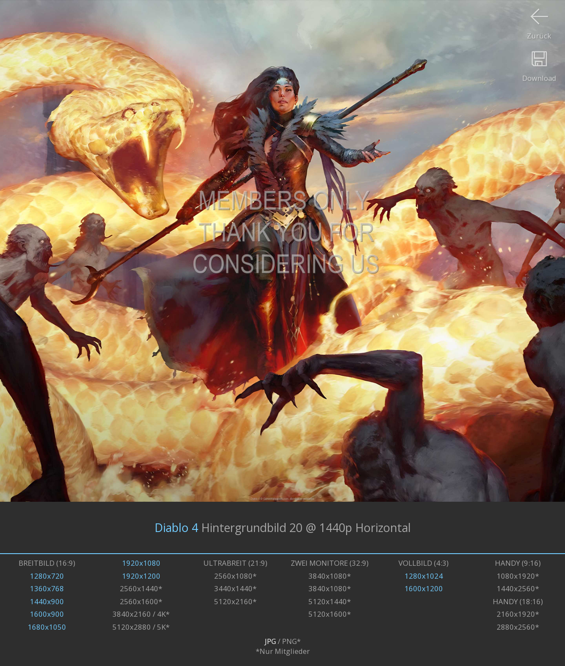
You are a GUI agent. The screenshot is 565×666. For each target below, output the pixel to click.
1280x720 (47, 576)
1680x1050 (47, 627)
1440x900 (47, 601)
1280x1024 (423, 576)
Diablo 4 (176, 527)
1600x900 (47, 614)
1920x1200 (141, 576)
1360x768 (47, 588)
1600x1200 (423, 588)
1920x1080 (141, 563)
